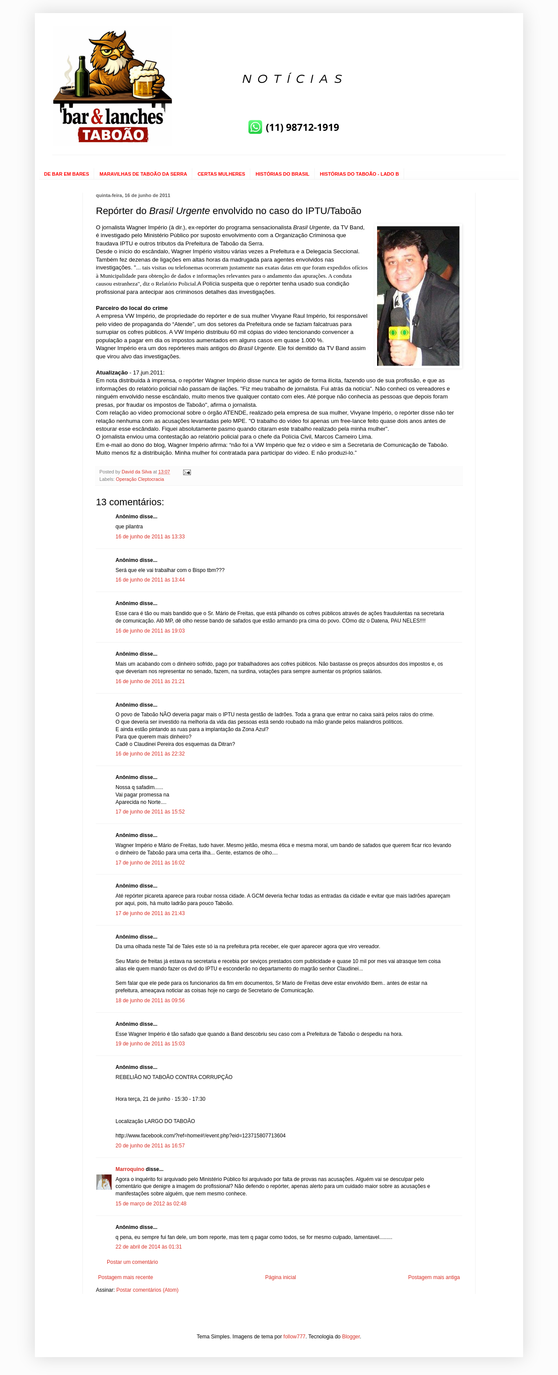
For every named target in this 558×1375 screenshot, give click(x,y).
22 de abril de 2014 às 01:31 (149, 1247)
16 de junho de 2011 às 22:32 (150, 754)
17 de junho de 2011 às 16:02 (150, 863)
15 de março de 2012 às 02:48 (151, 1204)
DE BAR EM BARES (66, 174)
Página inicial (280, 1277)
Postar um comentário (132, 1262)
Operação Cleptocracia (140, 479)
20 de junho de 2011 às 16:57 (150, 1146)
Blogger (351, 1337)
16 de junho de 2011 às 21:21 (150, 681)
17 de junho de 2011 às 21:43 (150, 913)
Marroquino (130, 1169)
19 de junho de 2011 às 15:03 (150, 1044)
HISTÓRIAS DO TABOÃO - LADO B (359, 174)
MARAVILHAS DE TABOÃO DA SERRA (143, 174)
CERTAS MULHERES (221, 174)
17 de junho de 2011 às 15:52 (150, 812)
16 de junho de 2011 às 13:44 (150, 580)
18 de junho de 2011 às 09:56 (150, 1000)
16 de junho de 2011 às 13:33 (150, 537)
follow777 (294, 1337)
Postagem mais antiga (434, 1277)
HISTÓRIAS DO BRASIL (282, 174)
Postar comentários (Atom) (147, 1290)
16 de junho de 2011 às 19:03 (150, 631)
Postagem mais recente (125, 1277)
